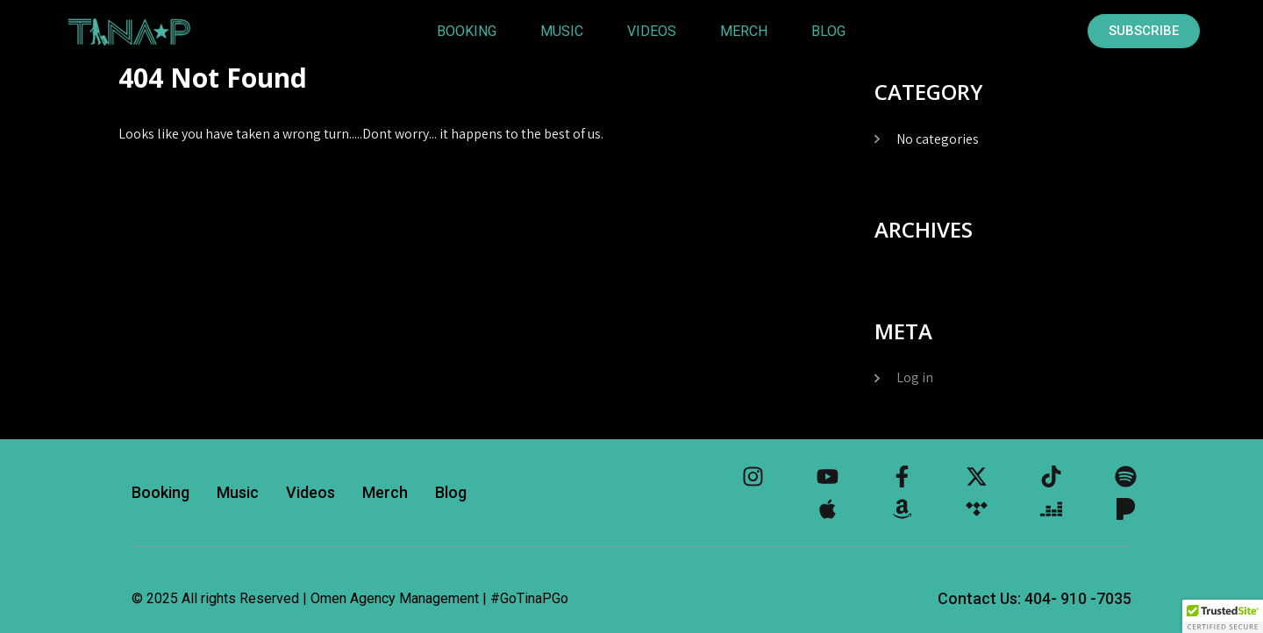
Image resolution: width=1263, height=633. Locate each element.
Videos (651, 31)
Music (561, 31)
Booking (466, 31)
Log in (914, 377)
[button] (1222, 616)
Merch (743, 31)
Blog (828, 31)
